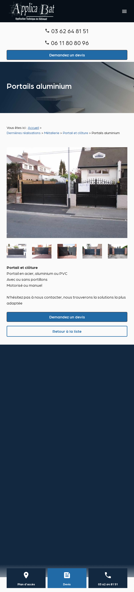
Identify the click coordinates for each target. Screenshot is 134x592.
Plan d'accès (26, 584)
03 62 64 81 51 (70, 30)
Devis (67, 584)
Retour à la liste (67, 331)
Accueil (33, 127)
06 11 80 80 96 (70, 42)
